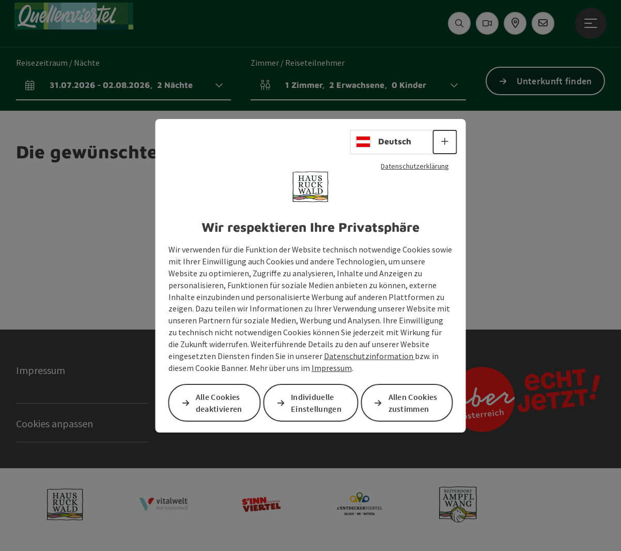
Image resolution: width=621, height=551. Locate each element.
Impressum (332, 368)
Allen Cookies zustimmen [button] (413, 403)
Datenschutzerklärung (415, 165)
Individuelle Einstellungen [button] (316, 403)
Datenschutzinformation (369, 356)
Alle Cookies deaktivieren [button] (219, 403)
